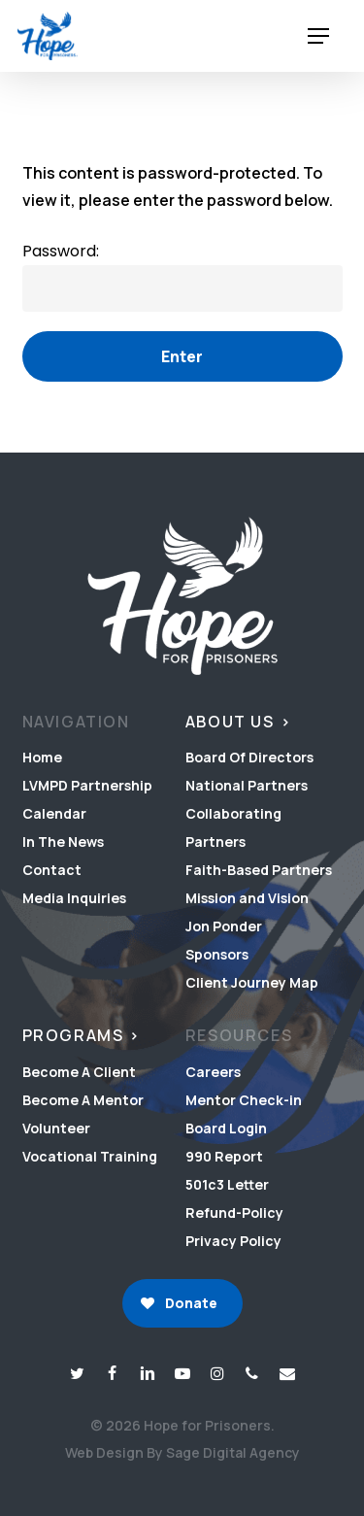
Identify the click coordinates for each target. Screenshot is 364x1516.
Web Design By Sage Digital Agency (182, 1452)
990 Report (224, 1156)
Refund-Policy (234, 1212)
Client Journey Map (251, 982)
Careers (213, 1071)
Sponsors (216, 954)
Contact (52, 869)
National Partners (246, 785)
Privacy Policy (233, 1240)
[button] (318, 36)
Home (42, 757)
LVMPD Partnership (87, 785)
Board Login (226, 1128)
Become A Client (79, 1071)
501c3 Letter (227, 1184)
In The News (63, 841)
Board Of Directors (249, 757)
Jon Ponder (223, 926)
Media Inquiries (74, 898)
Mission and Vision (247, 898)
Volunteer (56, 1128)
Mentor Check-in (243, 1100)
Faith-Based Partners (258, 869)
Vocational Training (89, 1156)
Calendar (54, 813)
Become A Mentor (83, 1100)
